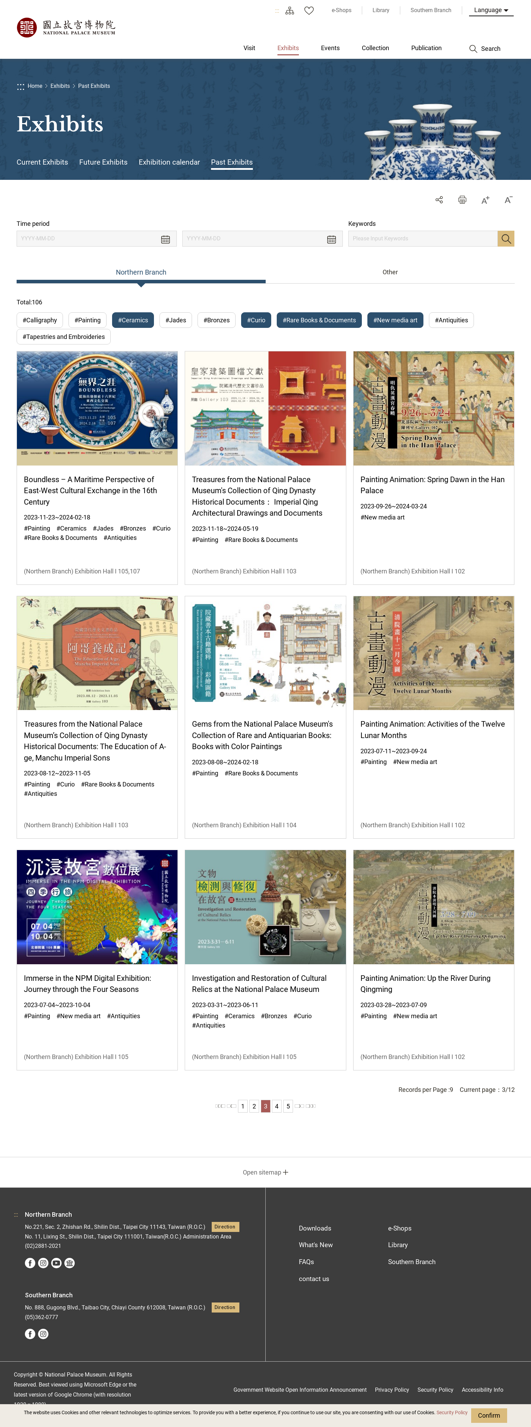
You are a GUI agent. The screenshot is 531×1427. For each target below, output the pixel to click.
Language (488, 9)
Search (506, 239)
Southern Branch (412, 1271)
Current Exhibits (42, 162)
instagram (43, 1272)
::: (277, 10)
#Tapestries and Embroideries (63, 341)
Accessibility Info (482, 1399)
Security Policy (452, 1413)
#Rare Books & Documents (319, 320)
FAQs (306, 1271)
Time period (33, 223)
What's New (316, 1254)
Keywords (362, 223)
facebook (30, 1272)
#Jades (175, 320)
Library (398, 1254)
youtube (56, 1272)
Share (439, 200)
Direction (224, 1236)
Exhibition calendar (169, 162)
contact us (314, 1288)
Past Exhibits (94, 86)
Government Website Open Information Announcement (300, 1399)
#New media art (395, 320)
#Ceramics (133, 320)
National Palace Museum (66, 27)
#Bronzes (216, 320)
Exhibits (60, 86)
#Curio (256, 320)
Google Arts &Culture (69, 1272)
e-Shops (400, 1237)
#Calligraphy (39, 320)
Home (35, 86)
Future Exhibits (103, 162)
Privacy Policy (392, 1399)
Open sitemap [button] (262, 1181)
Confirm (489, 1415)
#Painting (87, 320)
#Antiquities (451, 320)
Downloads (315, 1237)
